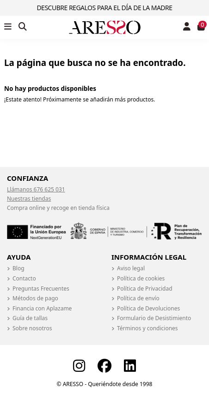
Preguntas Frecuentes (40, 288)
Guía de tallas (30, 318)
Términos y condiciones (147, 328)
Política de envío (138, 298)
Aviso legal (131, 268)
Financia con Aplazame (42, 308)
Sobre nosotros (32, 328)
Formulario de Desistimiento (154, 318)
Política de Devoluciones (148, 308)
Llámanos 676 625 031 (36, 189)
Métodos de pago (35, 298)
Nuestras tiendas (29, 198)
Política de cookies (141, 278)
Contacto (24, 278)
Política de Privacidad (144, 288)
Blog (18, 268)
